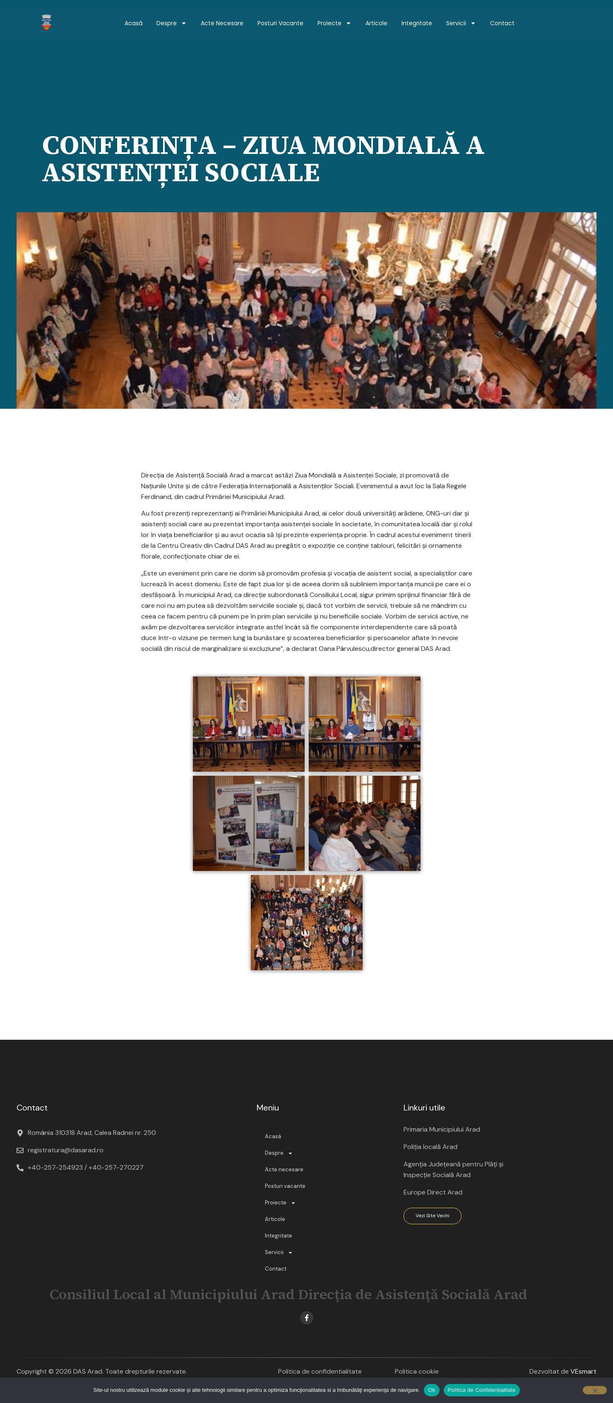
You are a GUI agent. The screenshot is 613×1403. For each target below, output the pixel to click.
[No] (595, 1390)
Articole (376, 23)
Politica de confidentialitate (320, 1371)
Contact (502, 23)
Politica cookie (417, 1371)
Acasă (133, 23)
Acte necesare (222, 23)
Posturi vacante (280, 23)
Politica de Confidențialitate (482, 1390)
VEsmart (583, 1371)
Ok (431, 1390)
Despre (171, 23)
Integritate (416, 23)
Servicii (461, 23)
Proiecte (334, 23)
